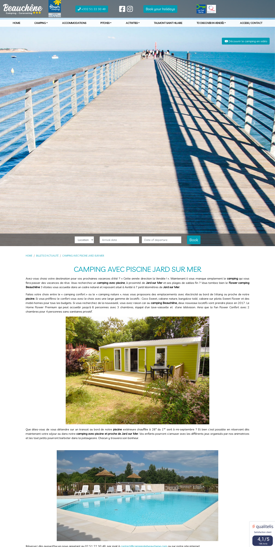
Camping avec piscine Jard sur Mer (83, 255)
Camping (41, 25)
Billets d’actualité (47, 255)
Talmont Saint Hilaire (168, 25)
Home (16, 25)
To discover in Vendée (211, 25)
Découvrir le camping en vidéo (245, 41)
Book (193, 239)
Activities (133, 25)
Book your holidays (160, 11)
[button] (20, 123)
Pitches (106, 25)
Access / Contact (251, 25)
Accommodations (74, 25)
